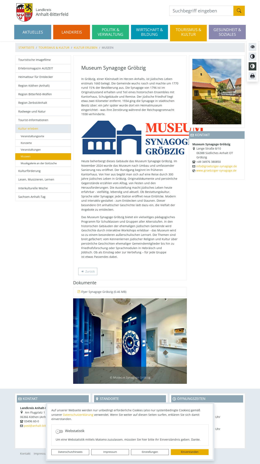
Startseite (26, 47)
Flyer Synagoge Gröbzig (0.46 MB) (101, 292)
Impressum (110, 452)
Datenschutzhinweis (70, 452)
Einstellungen (150, 452)
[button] (81, 341)
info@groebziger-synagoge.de (216, 166)
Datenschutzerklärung (78, 415)
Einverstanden (189, 452)
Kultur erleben (86, 47)
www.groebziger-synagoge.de (216, 170)
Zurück (88, 271)
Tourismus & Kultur (54, 47)
